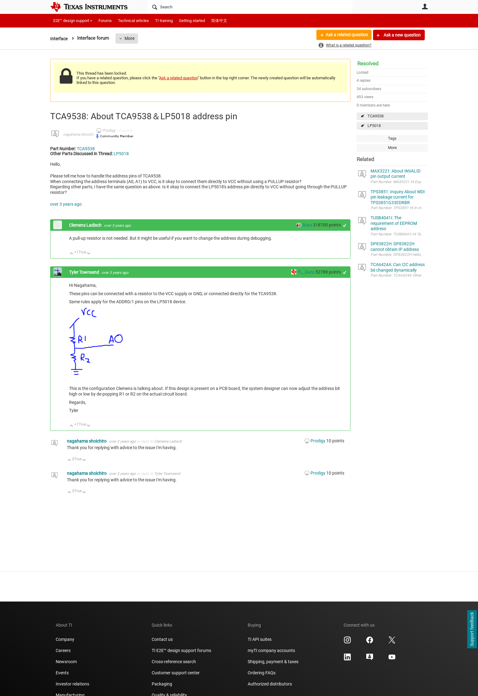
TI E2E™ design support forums (181, 650)
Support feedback (471, 629)
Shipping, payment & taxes (273, 661)
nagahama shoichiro (80, 134)
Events (62, 672)
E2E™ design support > (72, 20)
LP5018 (374, 125)
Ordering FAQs (262, 672)
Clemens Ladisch (85, 225)
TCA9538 (375, 116)
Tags (392, 138)
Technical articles (133, 20)
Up (71, 253)
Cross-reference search (174, 661)
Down (88, 253)
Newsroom (66, 661)
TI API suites (260, 639)
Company (65, 639)
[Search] (250, 7)
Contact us (162, 639)
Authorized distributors (270, 683)
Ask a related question (346, 35)
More (130, 38)
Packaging (162, 683)
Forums (105, 20)
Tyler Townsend (84, 272)
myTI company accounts (271, 650)
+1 (344, 225)
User (425, 6)
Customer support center (176, 672)
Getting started (192, 20)
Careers (63, 650)
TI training (164, 20)
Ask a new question (402, 35)
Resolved (368, 63)
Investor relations (72, 683)
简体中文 (219, 20)
